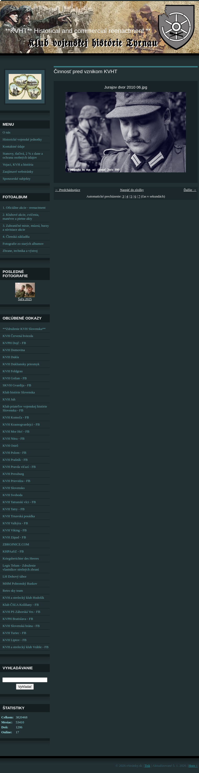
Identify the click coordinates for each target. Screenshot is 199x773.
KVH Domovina (14, 350)
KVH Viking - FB (15, 530)
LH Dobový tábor (14, 576)
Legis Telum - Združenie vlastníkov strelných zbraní (21, 567)
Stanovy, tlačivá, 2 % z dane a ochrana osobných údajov (23, 155)
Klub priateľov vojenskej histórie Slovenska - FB (25, 408)
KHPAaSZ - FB (13, 551)
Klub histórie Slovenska (19, 392)
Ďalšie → (190, 190)
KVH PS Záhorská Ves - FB (21, 612)
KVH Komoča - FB (16, 417)
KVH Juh (9, 399)
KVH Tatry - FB (14, 509)
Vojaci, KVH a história (18, 164)
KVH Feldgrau (13, 371)
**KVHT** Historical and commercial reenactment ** (78, 30)
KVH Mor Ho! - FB (16, 431)
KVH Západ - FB (14, 537)
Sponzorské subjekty (16, 179)
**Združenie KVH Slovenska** (24, 329)
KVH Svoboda (13, 495)
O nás (6, 132)
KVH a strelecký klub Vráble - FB (25, 647)
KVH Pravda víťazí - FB (19, 467)
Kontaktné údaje (14, 146)
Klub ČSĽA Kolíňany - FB (21, 605)
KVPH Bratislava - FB (18, 619)
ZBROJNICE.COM (16, 544)
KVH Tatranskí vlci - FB (19, 502)
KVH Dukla (11, 357)
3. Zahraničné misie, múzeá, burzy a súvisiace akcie (26, 227)
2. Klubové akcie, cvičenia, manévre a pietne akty (21, 216)
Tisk (147, 766)
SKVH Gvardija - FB (17, 385)
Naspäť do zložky (132, 190)
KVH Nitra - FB (14, 438)
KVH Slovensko (14, 488)
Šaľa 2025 (25, 299)
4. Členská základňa (16, 237)
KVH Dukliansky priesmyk (21, 364)
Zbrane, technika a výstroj (20, 251)
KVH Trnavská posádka (19, 516)
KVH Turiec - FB (14, 633)
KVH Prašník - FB (15, 460)
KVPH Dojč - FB (14, 343)
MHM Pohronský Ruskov (20, 583)
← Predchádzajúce (67, 190)
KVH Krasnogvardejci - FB (21, 424)
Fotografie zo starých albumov (23, 244)
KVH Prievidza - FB (16, 481)
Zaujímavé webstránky (18, 171)
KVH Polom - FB (14, 453)
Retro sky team (13, 590)
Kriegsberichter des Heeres (21, 558)
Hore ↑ (193, 766)
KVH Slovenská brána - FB (21, 626)
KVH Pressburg (13, 474)
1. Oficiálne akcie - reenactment (24, 208)
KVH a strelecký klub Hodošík (23, 598)
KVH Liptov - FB (14, 640)
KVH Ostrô (10, 445)
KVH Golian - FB (15, 378)
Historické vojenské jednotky (22, 139)
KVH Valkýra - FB (15, 523)
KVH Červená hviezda (18, 336)
